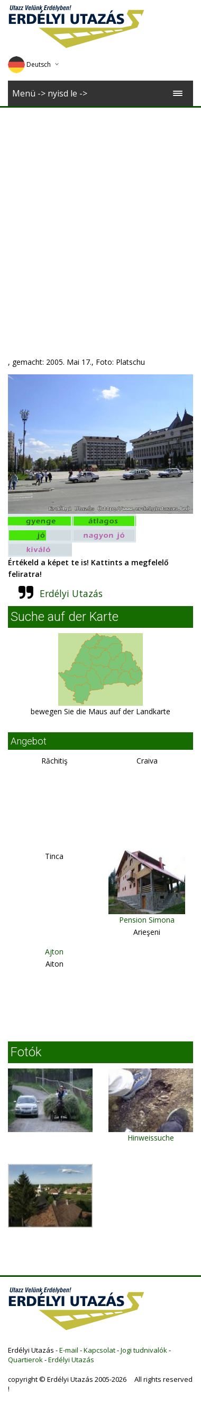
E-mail (68, 1350)
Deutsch (29, 64)
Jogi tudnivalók (144, 1350)
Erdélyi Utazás (71, 593)
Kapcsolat (99, 1350)
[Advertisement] (99, 212)
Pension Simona (147, 920)
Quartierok (25, 1359)
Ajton (54, 952)
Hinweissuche (150, 1138)
